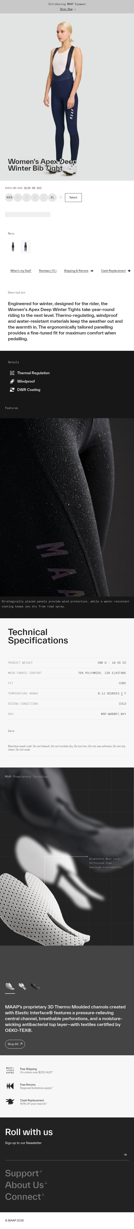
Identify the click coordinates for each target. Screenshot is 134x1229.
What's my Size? (20, 270)
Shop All (15, 1044)
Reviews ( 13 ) (48, 270)
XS (18, 197)
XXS (9, 197)
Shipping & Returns (79, 270)
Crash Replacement (116, 270)
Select (73, 197)
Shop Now (66, 9)
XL (52, 197)
